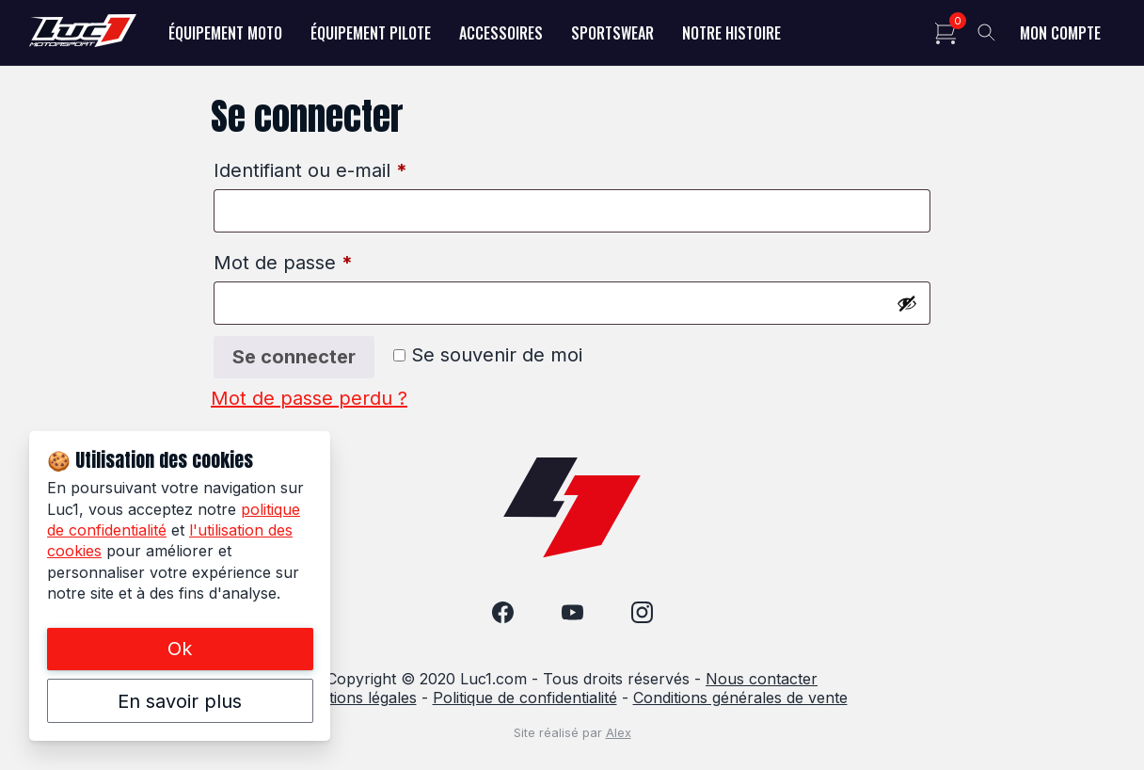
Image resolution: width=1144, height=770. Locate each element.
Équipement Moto (225, 33)
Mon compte (1060, 33)
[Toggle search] (987, 33)
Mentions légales (357, 697)
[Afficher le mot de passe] (907, 303)
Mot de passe (283, 262)
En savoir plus (180, 701)
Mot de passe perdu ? (309, 398)
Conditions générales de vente (740, 697)
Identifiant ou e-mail (310, 170)
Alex (618, 733)
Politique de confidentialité (525, 697)
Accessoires (501, 33)
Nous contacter (762, 678)
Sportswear (612, 33)
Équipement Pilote (370, 33)
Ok (179, 648)
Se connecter (294, 356)
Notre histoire (731, 33)
